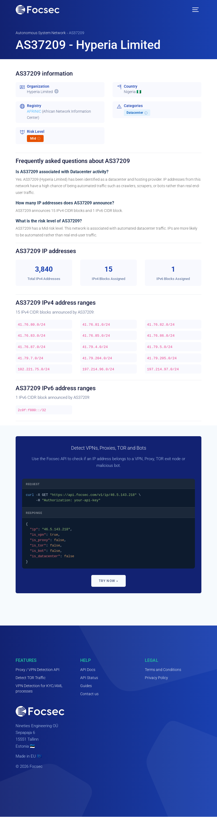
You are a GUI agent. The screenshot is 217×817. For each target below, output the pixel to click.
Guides (86, 686)
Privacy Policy (156, 678)
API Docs (87, 669)
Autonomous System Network (41, 33)
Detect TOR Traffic (31, 678)
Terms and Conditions (163, 669)
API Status (89, 678)
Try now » (108, 581)
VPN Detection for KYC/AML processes (39, 688)
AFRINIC (34, 111)
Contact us (89, 694)
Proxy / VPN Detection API (38, 669)
